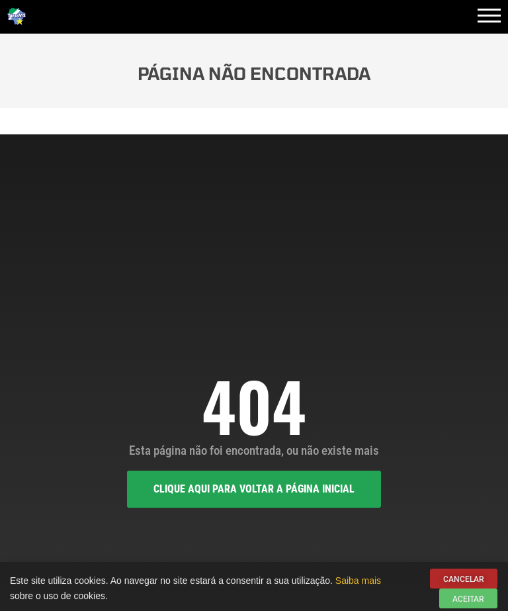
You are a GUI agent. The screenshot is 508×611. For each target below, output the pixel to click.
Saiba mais (358, 582)
